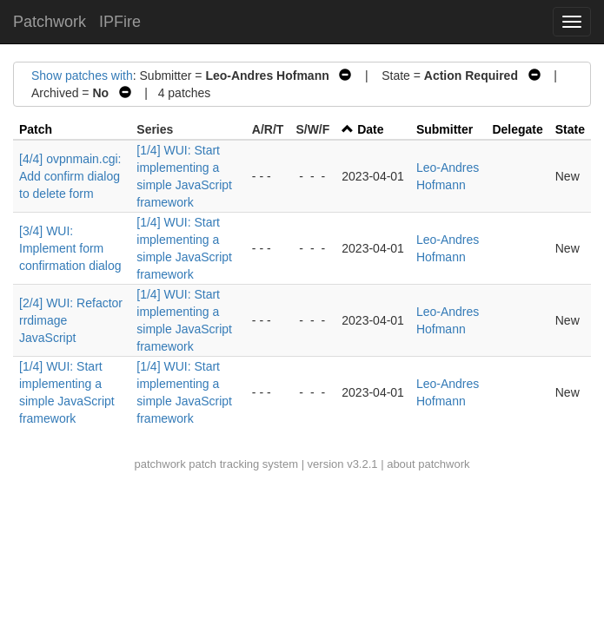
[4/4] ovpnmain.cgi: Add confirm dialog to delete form (70, 176)
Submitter (444, 129)
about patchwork (428, 463)
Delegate (517, 129)
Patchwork (49, 21)
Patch (35, 129)
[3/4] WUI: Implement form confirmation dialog (70, 248)
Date (370, 129)
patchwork (159, 463)
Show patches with (82, 75)
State (570, 129)
